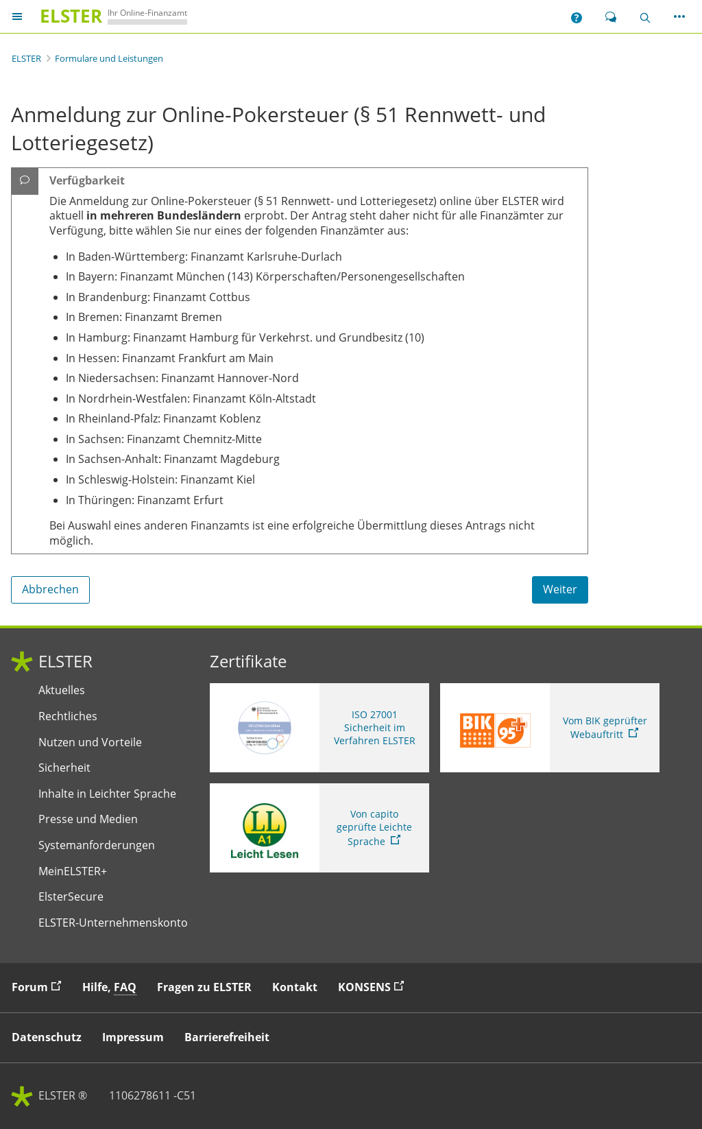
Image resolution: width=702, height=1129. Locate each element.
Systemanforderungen (96, 845)
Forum (40, 987)
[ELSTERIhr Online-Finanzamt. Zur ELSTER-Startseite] (110, 16)
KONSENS (374, 987)
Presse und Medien (88, 819)
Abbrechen (50, 589)
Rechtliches (67, 716)
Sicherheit (64, 768)
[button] (576, 16)
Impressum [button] (133, 1037)
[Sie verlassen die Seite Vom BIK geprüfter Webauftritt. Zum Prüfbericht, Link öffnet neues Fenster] (549, 727)
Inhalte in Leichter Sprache (107, 794)
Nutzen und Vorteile (90, 742)
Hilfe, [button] (109, 987)
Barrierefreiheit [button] (226, 1037)
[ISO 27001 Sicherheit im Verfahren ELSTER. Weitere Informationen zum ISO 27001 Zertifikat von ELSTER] (319, 727)
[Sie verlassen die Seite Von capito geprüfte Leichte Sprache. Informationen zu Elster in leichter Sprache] (319, 827)
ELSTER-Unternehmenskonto (113, 923)
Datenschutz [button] (47, 1037)
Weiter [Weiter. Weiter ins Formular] (560, 589)
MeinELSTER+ (72, 871)
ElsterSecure (71, 897)
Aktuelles (61, 690)
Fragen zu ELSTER (204, 987)
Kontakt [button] (294, 987)
